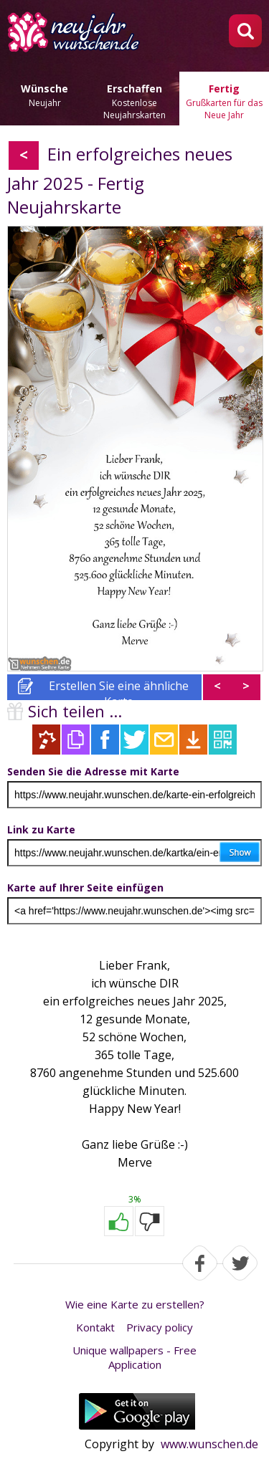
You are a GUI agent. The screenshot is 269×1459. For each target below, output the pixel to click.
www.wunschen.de (209, 1444)
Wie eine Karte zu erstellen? (134, 1304)
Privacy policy (159, 1327)
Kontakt (95, 1327)
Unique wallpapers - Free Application (134, 1357)
